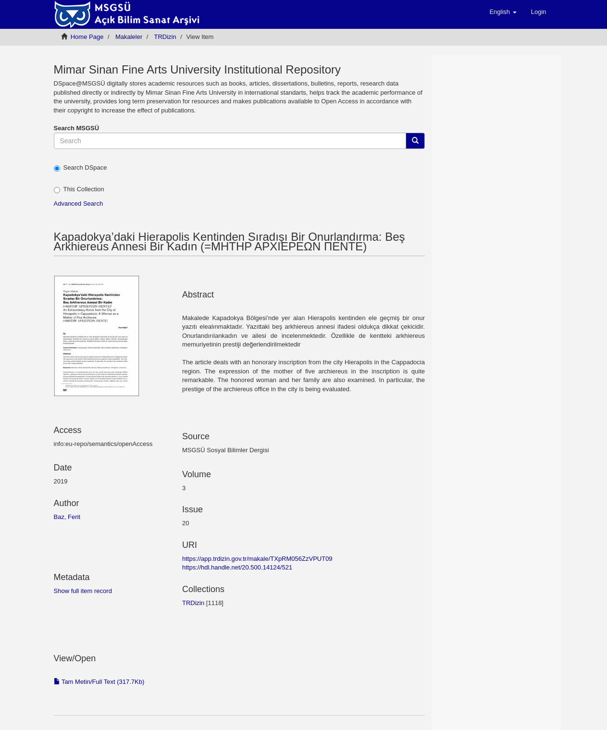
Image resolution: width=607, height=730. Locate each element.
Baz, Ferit (67, 516)
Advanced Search (78, 203)
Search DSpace (80, 168)
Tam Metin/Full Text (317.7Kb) (99, 681)
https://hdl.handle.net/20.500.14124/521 (237, 567)
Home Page (87, 36)
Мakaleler (128, 36)
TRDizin (165, 36)
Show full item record (83, 590)
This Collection (79, 189)
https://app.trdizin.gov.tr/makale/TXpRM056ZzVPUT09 (257, 558)
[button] (502, 12)
